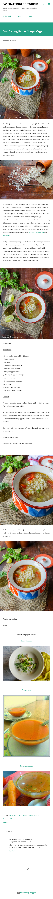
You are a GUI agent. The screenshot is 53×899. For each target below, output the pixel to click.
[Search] (43, 4)
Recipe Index (7, 16)
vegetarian (7, 819)
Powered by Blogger (26, 893)
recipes (24, 816)
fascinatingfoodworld (20, 4)
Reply (12, 851)
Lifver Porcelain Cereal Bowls (20, 839)
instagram (40, 232)
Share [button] (5, 822)
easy (11, 816)
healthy (17, 816)
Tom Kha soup (26, 641)
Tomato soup (27, 690)
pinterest (6, 235)
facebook (32, 232)
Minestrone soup (26, 766)
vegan (36, 816)
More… (31, 16)
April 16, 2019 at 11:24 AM (21, 842)
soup (31, 816)
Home (20, 16)
